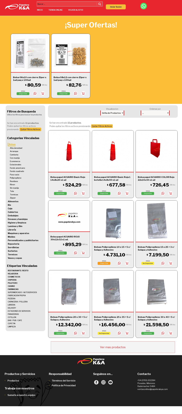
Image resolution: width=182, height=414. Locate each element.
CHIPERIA (12, 280)
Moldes (11, 237)
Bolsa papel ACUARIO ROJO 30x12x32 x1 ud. (65, 238)
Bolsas (12, 144)
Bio (9, 205)
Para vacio (14, 174)
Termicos (12, 254)
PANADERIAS (13, 314)
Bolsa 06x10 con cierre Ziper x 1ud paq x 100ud (29, 78)
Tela (12, 191)
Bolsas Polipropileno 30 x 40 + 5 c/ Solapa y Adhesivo (156, 318)
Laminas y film (15, 226)
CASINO (11, 286)
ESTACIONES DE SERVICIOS (19, 311)
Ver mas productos (113, 347)
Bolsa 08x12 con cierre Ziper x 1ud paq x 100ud (70, 78)
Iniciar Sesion (116, 7)
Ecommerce (15, 161)
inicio (40, 10)
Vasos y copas (15, 258)
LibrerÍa (12, 230)
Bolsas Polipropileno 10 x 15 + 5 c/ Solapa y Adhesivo (112, 248)
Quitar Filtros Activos (30, 129)
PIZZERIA (11, 299)
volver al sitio (75, 10)
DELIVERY (12, 308)
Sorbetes (12, 251)
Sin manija (14, 188)
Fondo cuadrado (17, 171)
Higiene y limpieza (17, 222)
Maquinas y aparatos (18, 233)
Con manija (15, 158)
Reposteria (13, 244)
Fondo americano (17, 168)
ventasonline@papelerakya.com (152, 389)
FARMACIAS (13, 289)
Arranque (14, 151)
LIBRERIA (11, 305)
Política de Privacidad (64, 385)
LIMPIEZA (12, 327)
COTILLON (12, 317)
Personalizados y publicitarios (23, 240)
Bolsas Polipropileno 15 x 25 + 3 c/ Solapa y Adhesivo (156, 248)
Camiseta (14, 155)
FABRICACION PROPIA (17, 295)
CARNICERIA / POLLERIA (18, 302)
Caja (10, 208)
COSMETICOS (14, 277)
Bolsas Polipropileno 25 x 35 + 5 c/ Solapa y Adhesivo (112, 318)
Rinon (12, 184)
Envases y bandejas (18, 219)
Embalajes (13, 215)
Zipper (13, 198)
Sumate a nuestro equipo (21, 395)
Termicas (14, 194)
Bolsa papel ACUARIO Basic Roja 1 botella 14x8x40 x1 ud (112, 178)
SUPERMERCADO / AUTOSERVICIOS (22, 292)
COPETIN (11, 323)
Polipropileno (15, 178)
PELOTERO (12, 283)
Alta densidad (16, 148)
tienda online (55, 10)
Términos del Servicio (63, 380)
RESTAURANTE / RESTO (18, 271)
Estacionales (15, 164)
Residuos (14, 181)
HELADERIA (13, 274)
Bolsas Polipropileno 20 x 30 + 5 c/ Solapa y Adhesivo (68, 318)
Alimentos (13, 201)
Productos (13, 380)
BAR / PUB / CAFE (15, 320)
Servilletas (13, 247)
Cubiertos (13, 212)
